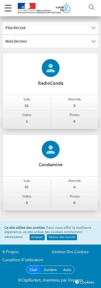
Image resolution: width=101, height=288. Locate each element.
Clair (33, 269)
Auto (67, 269)
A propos (10, 252)
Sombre (50, 269)
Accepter (37, 237)
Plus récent (50, 28)
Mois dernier (50, 41)
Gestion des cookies (61, 237)
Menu (8, 5)
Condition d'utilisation (22, 260)
